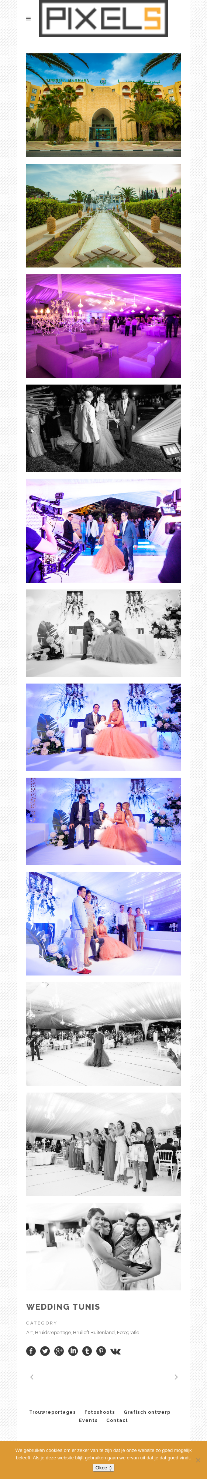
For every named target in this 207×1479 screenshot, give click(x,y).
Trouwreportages (52, 1412)
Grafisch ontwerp (147, 1412)
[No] (197, 1460)
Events (88, 1420)
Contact (117, 1420)
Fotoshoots (99, 1412)
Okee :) (104, 1467)
